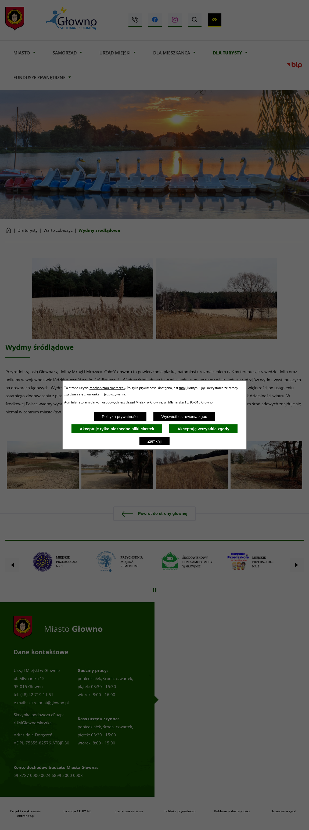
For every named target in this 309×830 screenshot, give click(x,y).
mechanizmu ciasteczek (107, 387)
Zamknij (155, 441)
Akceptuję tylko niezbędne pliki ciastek (117, 429)
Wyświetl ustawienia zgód (184, 416)
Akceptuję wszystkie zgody (203, 429)
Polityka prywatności (120, 416)
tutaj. (182, 387)
